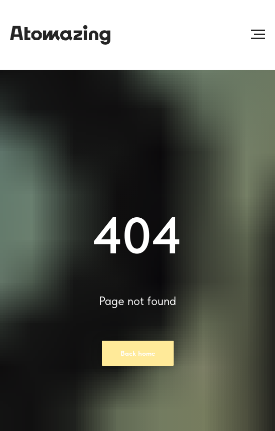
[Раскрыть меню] (258, 35)
